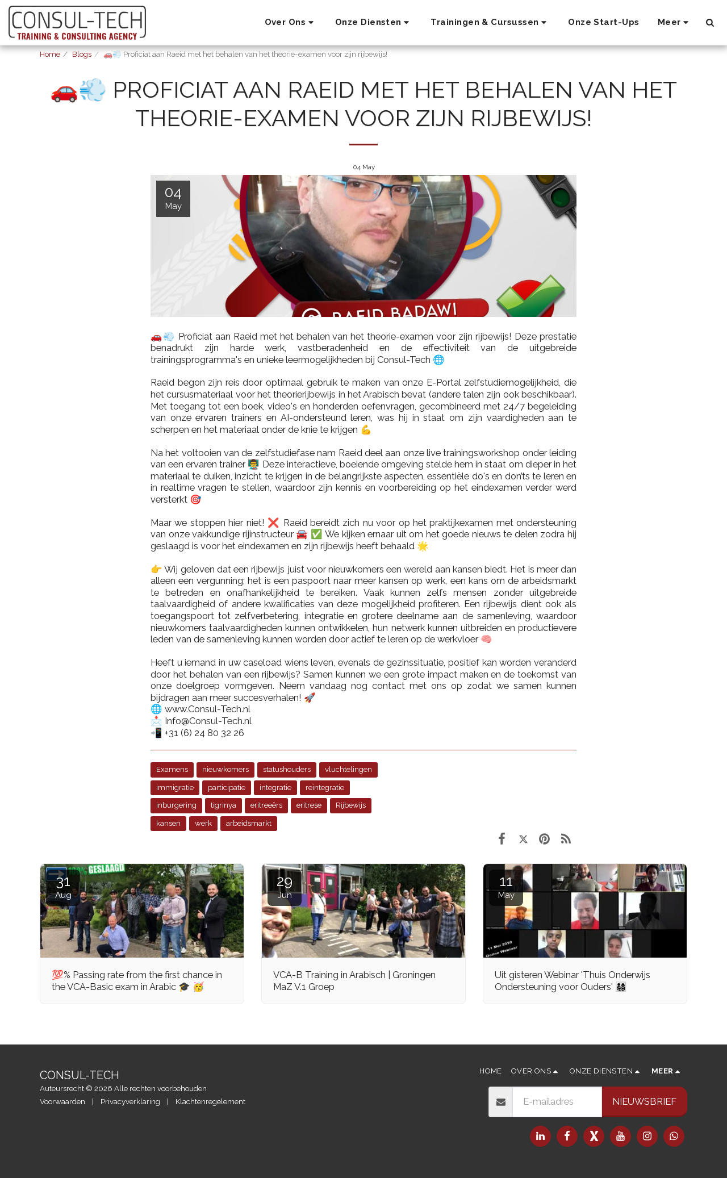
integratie (275, 787)
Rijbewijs (351, 805)
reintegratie (325, 787)
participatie (226, 787)
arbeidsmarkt (248, 823)
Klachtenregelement (210, 1101)
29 (285, 886)
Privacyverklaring (130, 1101)
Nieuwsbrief (644, 1101)
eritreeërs (266, 805)
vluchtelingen (348, 769)
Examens (172, 769)
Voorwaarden (62, 1101)
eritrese (308, 805)
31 (63, 886)
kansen (168, 823)
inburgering (176, 805)
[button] (290, 22)
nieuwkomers (225, 769)
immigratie (175, 787)
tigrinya (223, 805)
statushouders (287, 769)
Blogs (81, 54)
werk (203, 823)
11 (506, 886)
